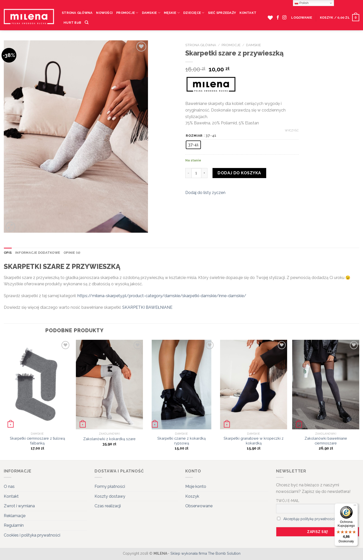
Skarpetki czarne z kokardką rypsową (181, 440)
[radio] (193, 145)
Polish (301, 3)
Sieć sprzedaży (222, 13)
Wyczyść (292, 130)
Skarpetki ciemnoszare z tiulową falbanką (37, 440)
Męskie (172, 12)
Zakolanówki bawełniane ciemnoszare (326, 440)
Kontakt (247, 13)
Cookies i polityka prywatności (32, 535)
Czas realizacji (108, 505)
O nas (9, 486)
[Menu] (355, 506)
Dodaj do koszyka (239, 173)
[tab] (8, 253)
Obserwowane (199, 505)
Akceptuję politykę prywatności (309, 519)
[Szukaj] (86, 22)
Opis (8, 253)
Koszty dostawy (110, 496)
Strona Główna (77, 13)
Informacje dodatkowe (37, 253)
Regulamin (14, 525)
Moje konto (195, 486)
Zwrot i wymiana (19, 505)
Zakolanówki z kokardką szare (109, 439)
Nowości (104, 13)
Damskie (151, 12)
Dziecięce (193, 12)
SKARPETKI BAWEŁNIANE (147, 307)
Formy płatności (110, 486)
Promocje (127, 12)
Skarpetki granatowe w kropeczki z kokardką (254, 440)
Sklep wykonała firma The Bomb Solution (205, 553)
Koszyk (192, 496)
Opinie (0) (72, 253)
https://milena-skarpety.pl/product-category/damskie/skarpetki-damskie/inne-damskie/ (161, 295)
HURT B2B (72, 22)
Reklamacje (14, 515)
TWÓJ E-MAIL (287, 501)
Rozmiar (194, 135)
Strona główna (200, 45)
